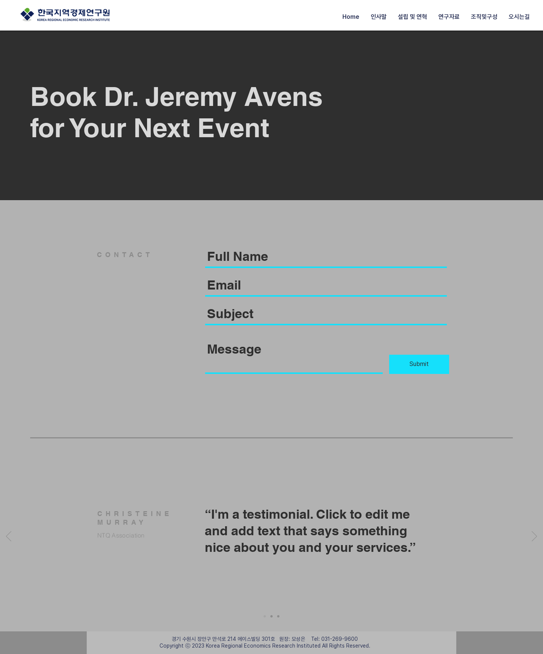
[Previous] (8, 536)
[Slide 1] (265, 616)
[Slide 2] (271, 616)
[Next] (534, 536)
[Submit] (419, 364)
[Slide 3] (278, 616)
